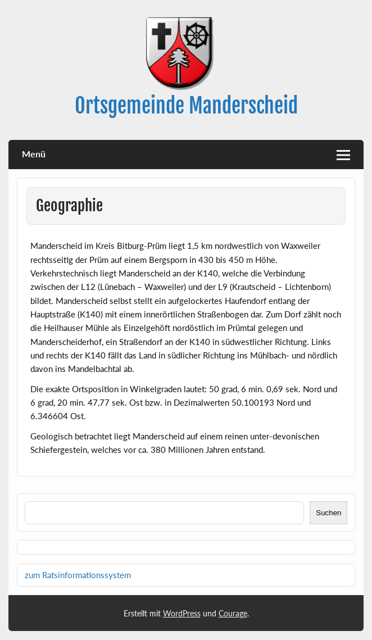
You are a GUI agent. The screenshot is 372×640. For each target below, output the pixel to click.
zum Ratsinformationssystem (78, 575)
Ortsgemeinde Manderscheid (186, 106)
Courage (233, 613)
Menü (34, 153)
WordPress (182, 613)
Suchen (328, 513)
